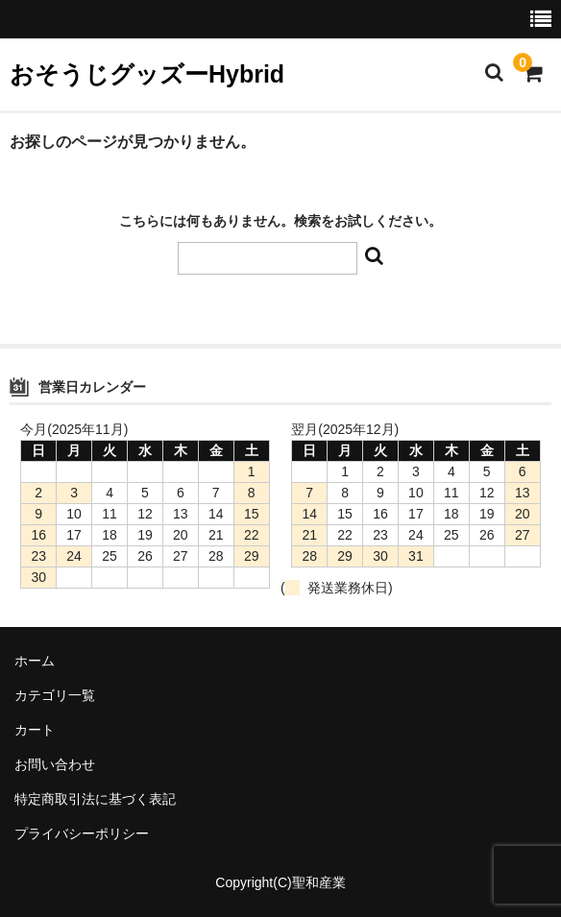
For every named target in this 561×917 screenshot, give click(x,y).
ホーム (34, 660)
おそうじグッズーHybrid (147, 73)
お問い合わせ (54, 764)
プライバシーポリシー (81, 833)
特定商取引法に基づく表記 (95, 799)
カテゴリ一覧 (54, 695)
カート (34, 729)
